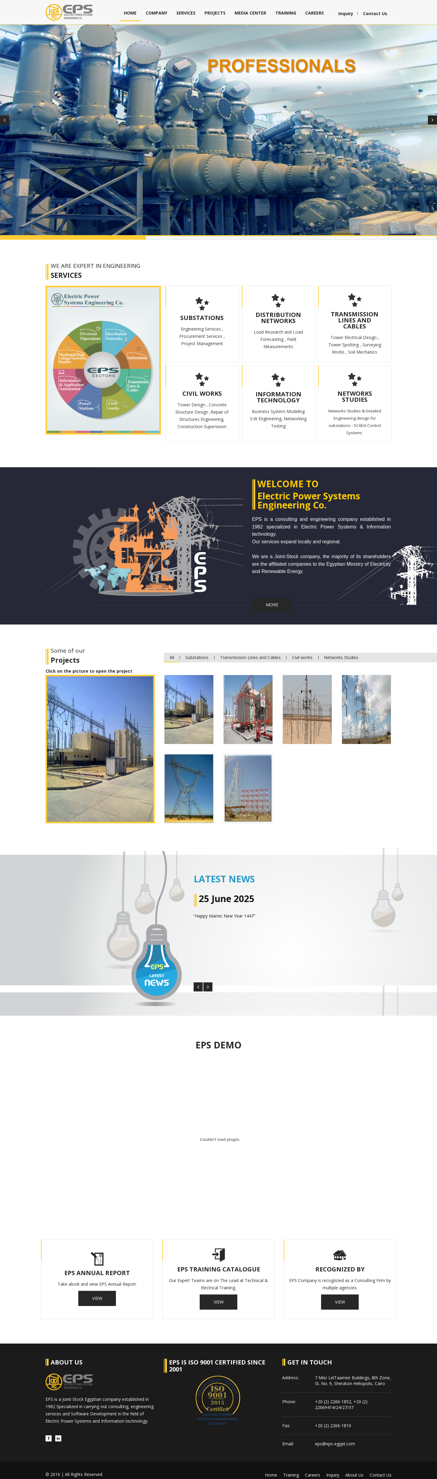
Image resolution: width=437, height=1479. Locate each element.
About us (354, 1465)
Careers (314, 13)
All (172, 651)
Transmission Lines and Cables (252, 651)
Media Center (250, 13)
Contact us (380, 1465)
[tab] (188, 703)
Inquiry (345, 14)
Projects (215, 13)
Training (285, 13)
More (273, 598)
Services (185, 13)
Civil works (305, 651)
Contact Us (375, 14)
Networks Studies (344, 651)
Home (130, 13)
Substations (198, 651)
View (97, 1291)
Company (156, 13)
